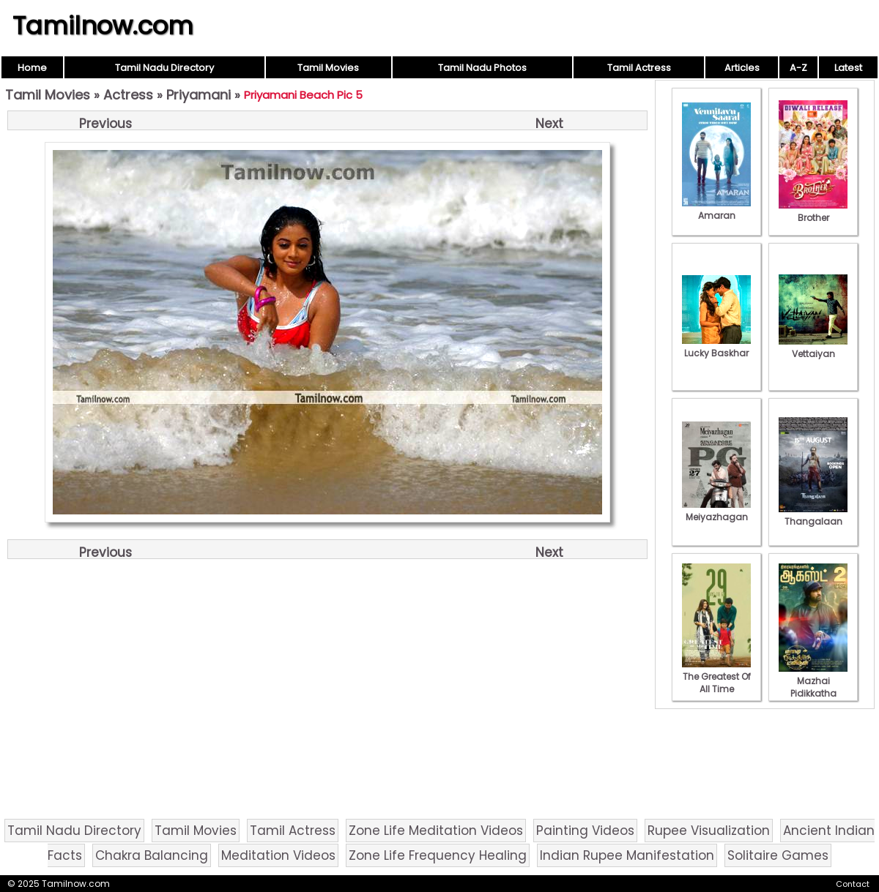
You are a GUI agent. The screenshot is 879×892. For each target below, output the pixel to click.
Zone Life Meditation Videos (436, 830)
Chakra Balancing (151, 855)
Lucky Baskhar (716, 346)
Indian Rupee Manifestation (627, 855)
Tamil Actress (639, 68)
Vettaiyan (813, 347)
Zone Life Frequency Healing (438, 855)
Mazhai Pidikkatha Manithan (813, 687)
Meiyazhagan (716, 510)
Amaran (716, 209)
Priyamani (198, 95)
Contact (852, 884)
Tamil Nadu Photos (482, 68)
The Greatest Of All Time (716, 676)
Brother (813, 211)
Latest (848, 68)
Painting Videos (585, 830)
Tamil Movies (328, 68)
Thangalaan (813, 515)
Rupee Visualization (709, 830)
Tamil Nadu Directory (164, 68)
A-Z (798, 68)
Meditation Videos (278, 855)
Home (32, 68)
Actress (128, 95)
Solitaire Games (777, 855)
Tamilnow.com (102, 25)
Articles (742, 68)
